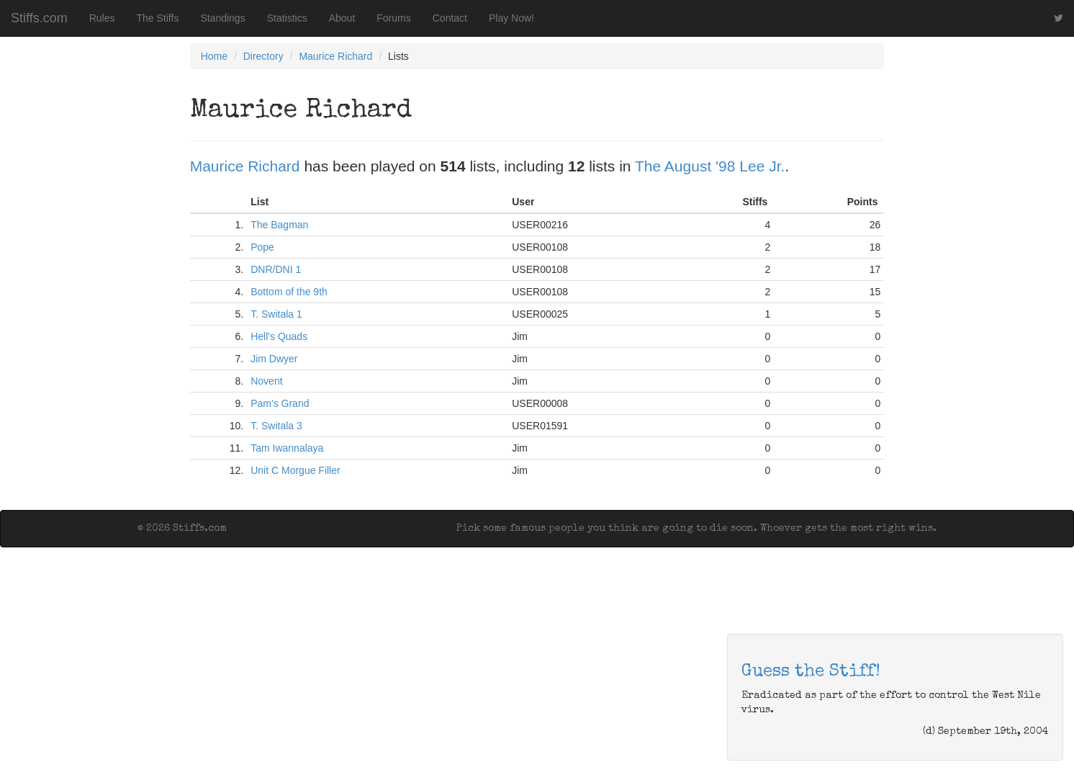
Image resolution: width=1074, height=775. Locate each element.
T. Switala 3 (276, 425)
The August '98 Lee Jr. (710, 166)
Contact (450, 18)
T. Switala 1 (276, 314)
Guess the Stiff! (810, 672)
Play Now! (511, 18)
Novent (266, 381)
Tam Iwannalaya (287, 448)
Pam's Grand (280, 403)
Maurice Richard (335, 56)
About (342, 18)
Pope (262, 247)
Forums (393, 18)
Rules (102, 18)
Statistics (287, 18)
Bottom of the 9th (289, 291)
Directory (263, 56)
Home (214, 56)
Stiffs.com (39, 18)
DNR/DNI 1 (276, 269)
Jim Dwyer (274, 358)
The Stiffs (158, 18)
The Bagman (279, 224)
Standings (222, 18)
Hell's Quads (279, 336)
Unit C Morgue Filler (295, 470)
